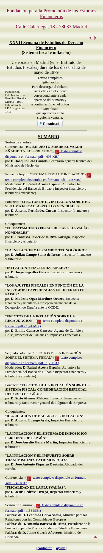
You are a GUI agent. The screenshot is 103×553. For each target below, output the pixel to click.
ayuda (60, 548)
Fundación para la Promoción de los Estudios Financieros (51, 13)
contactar (45, 548)
